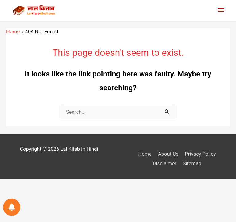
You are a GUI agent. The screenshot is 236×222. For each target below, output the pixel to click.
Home (145, 154)
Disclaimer (164, 163)
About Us (168, 154)
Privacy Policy (200, 154)
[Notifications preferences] (11, 207)
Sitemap (192, 163)
